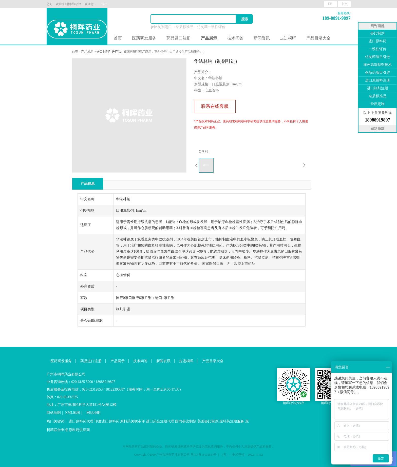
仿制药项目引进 (377, 57)
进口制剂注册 (377, 88)
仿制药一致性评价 (211, 27)
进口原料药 (377, 41)
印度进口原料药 (106, 421)
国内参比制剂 (185, 421)
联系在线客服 (215, 106)
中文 (344, 4)
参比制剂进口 (161, 27)
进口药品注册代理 (160, 421)
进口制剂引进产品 (109, 51)
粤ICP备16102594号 (204, 454)
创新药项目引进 (377, 72)
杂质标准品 (184, 27)
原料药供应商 (79, 430)
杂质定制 (377, 104)
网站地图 (54, 413)
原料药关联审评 (132, 421)
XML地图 (72, 413)
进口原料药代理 (81, 421)
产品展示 (87, 51)
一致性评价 (377, 49)
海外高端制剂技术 (377, 65)
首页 (118, 38)
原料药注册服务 (231, 421)
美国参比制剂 (208, 421)
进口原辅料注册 (377, 80)
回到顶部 (377, 26)
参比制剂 (377, 33)
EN (330, 4)
